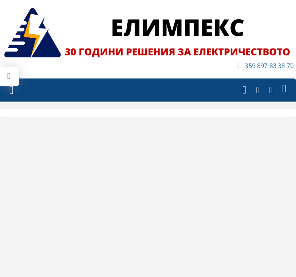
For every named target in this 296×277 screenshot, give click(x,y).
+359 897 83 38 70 (267, 66)
